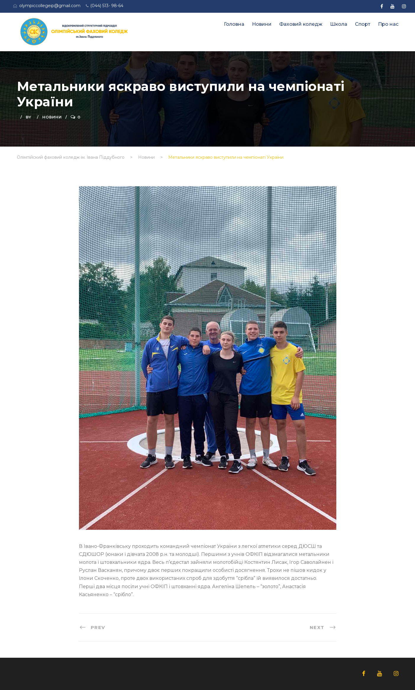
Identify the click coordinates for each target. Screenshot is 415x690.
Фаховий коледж (300, 24)
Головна (234, 24)
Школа (338, 24)
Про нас (388, 24)
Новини (262, 24)
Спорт (362, 24)
